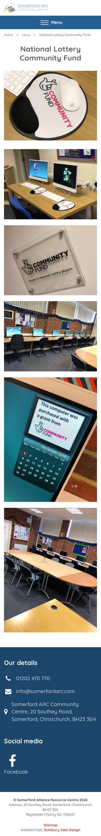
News (26, 35)
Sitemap (50, 825)
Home (8, 35)
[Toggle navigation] (50, 22)
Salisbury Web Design (62, 830)
